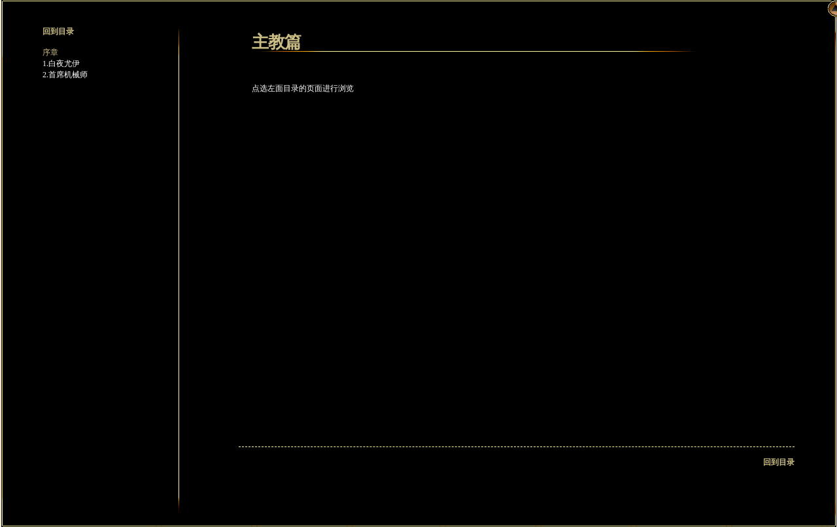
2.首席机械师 (65, 74)
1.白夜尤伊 (61, 63)
